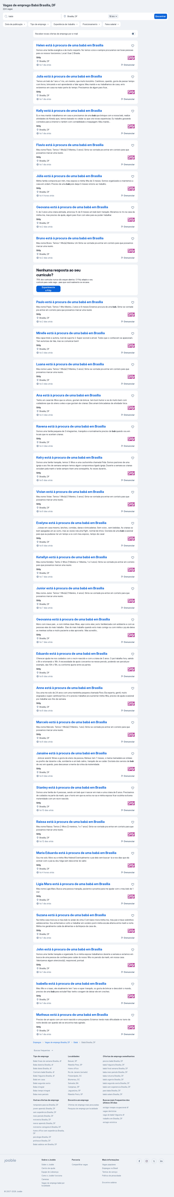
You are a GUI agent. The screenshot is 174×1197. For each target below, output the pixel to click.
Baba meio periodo (40, 1097)
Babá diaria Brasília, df (42, 1071)
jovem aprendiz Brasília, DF (44, 1111)
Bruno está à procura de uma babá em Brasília (70, 238)
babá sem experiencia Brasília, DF (116, 1089)
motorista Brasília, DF (42, 1122)
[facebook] (139, 1161)
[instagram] (146, 1161)
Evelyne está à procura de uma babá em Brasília (71, 525)
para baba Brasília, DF (112, 1093)
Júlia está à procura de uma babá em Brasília (69, 176)
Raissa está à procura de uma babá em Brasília (70, 824)
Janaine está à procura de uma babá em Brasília (71, 756)
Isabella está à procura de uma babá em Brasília (71, 986)
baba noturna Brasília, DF (113, 1078)
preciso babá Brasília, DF (113, 1064)
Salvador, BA (73, 1086)
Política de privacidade (111, 1175)
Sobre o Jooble (48, 1164)
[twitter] (154, 1161)
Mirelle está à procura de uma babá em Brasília (70, 336)
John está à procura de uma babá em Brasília (69, 952)
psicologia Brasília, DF (42, 1139)
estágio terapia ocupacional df (115, 1110)
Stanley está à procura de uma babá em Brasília (71, 790)
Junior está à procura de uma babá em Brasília (70, 591)
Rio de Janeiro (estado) (77, 1075)
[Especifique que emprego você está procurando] (32, 16)
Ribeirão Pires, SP (75, 1067)
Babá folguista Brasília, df (44, 1078)
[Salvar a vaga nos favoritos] (132, 45)
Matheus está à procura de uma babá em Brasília (72, 1017)
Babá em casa (39, 1082)
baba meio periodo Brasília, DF (115, 1075)
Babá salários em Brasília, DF (45, 1147)
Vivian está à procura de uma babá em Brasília (70, 494)
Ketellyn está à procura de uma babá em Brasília (71, 560)
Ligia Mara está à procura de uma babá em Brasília (73, 886)
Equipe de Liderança (50, 1172)
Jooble (19, 1191)
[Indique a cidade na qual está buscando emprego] (91, 16)
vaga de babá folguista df (113, 1117)
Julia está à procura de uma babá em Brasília (69, 76)
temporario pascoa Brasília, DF (45, 1107)
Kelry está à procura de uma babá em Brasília (69, 460)
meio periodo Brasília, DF (43, 1118)
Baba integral (38, 1089)
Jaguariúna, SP (74, 1093)
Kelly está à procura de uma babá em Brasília (69, 111)
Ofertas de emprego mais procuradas (83, 1107)
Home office (73, 1071)
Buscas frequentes (44, 1053)
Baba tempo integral (41, 1093)
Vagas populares (109, 1164)
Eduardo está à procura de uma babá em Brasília (71, 656)
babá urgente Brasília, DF (113, 1082)
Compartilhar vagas (80, 1164)
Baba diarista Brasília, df (43, 1067)
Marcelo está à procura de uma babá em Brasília (71, 725)
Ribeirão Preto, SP (75, 1097)
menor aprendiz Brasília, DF (44, 1126)
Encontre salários (109, 1182)
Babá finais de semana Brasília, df (47, 1064)
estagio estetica (110, 1125)
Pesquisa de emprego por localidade (83, 1111)
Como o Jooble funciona (52, 1175)
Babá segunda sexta (41, 1086)
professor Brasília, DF (42, 1143)
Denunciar (128, 65)
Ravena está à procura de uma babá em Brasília (71, 429)
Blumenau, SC (74, 1082)
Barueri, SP (72, 1064)
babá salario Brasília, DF (112, 1097)
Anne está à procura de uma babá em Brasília (69, 690)
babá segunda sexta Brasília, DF (116, 1086)
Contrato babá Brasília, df (43, 1075)
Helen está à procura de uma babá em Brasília (69, 45)
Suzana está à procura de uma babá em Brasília (71, 918)
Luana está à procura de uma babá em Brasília (70, 367)
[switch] (134, 33)
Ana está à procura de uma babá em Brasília (68, 398)
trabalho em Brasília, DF (112, 1121)
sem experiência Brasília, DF (44, 1115)
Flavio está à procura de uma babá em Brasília (70, 145)
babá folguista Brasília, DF (114, 1067)
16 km (113, 16)
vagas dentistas (109, 1114)
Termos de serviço (109, 1172)
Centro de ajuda (48, 1168)
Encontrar (160, 16)
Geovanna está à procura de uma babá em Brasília (73, 622)
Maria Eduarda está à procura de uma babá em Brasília (76, 855)
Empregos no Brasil (110, 1168)
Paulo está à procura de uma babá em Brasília (69, 305)
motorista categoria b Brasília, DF (47, 1129)
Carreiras (45, 1179)
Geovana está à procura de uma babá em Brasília (72, 207)
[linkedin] (161, 1161)
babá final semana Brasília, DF (115, 1071)
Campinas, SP (73, 1089)
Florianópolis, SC (75, 1078)
